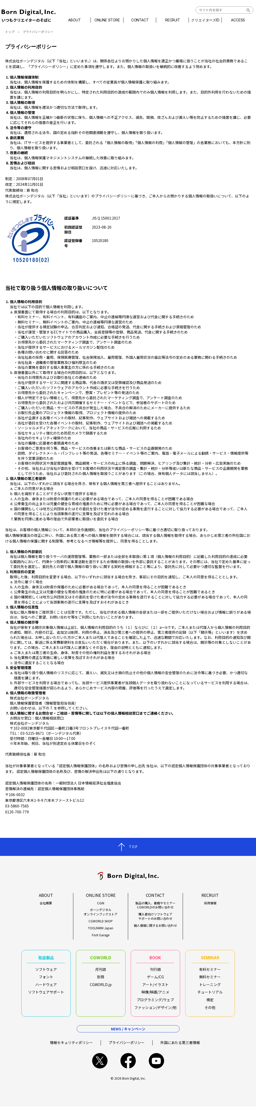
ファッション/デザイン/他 (155, 1009)
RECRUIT (172, 20)
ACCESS (235, 20)
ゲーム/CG (155, 978)
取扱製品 (46, 958)
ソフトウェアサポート (46, 994)
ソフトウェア (46, 971)
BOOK (155, 958)
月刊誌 (100, 971)
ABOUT (77, 20)
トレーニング (210, 986)
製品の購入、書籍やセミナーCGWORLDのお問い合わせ (155, 905)
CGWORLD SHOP (101, 921)
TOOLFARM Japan (100, 928)
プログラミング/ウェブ (155, 1001)
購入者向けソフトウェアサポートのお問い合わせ (155, 916)
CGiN (100, 903)
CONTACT (140, 20)
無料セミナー (210, 978)
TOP (133, 846)
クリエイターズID (203, 20)
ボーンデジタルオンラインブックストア (101, 912)
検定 (210, 1001)
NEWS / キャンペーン (128, 1032)
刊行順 (155, 971)
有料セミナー (210, 971)
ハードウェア (46, 986)
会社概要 (46, 903)
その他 (210, 1009)
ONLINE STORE (109, 20)
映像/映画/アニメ (155, 994)
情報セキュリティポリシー (71, 1046)
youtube (156, 1064)
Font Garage (100, 935)
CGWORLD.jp (101, 986)
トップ (9, 31)
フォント (46, 978)
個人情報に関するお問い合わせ (155, 925)
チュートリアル (210, 994)
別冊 (100, 978)
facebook (128, 1064)
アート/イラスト (155, 986)
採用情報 (210, 903)
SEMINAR (209, 958)
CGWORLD (101, 958)
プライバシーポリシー (127, 1046)
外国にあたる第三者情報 (180, 1046)
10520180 (100, 240)
